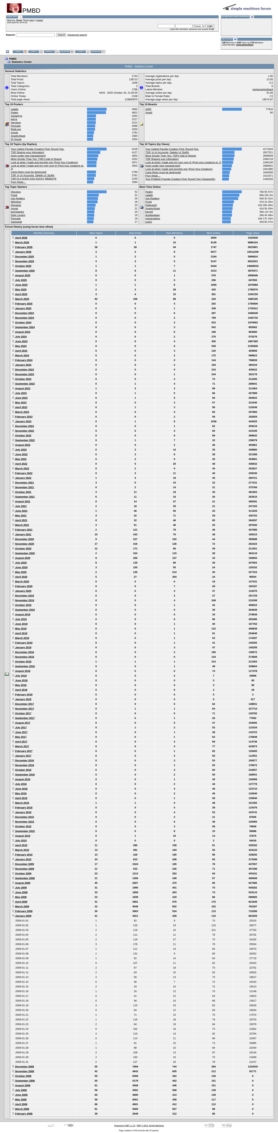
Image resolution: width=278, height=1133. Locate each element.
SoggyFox (16, 115)
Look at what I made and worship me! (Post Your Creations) (44, 162)
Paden (14, 112)
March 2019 (20, 638)
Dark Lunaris (18, 215)
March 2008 (20, 1108)
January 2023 (21, 421)
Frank (14, 195)
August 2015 (21, 835)
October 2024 (21, 322)
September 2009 (23, 878)
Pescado (16, 125)
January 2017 (21, 755)
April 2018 (19, 689)
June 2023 (20, 397)
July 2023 (19, 393)
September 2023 (23, 383)
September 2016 (23, 774)
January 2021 (21, 534)
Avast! (148, 112)
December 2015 (23, 817)
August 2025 (21, 275)
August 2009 (21, 882)
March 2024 (20, 355)
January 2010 (21, 859)
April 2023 (19, 407)
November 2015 (23, 821)
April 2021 (19, 520)
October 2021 (21, 492)
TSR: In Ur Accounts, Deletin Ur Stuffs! (32, 175)
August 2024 (21, 331)
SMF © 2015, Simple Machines (150, 1126)
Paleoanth (151, 205)
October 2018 (21, 661)
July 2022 (19, 449)
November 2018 (23, 656)
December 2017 (23, 703)
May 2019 (19, 628)
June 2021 (20, 510)
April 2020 (19, 576)
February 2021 (22, 529)
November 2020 (23, 543)
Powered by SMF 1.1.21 (124, 1126)
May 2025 (19, 289)
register (39, 20)
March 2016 (20, 802)
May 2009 (19, 897)
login (31, 20)
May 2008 (19, 1099)
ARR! (148, 109)
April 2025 (19, 294)
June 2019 (20, 623)
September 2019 (23, 609)
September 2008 (23, 1080)
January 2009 (21, 915)
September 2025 (23, 270)
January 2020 (21, 590)
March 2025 (20, 298)
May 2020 (19, 572)
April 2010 (19, 845)
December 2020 (23, 539)
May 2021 (19, 515)
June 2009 (20, 892)
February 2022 (22, 473)
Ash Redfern (18, 198)
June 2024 (20, 341)
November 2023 (23, 374)
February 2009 (22, 911)
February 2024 (22, 360)
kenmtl (149, 211)
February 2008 (22, 1113)
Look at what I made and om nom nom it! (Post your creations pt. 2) (183, 162)
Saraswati (16, 221)
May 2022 (19, 459)
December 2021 (23, 482)
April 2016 (19, 798)
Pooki (148, 201)
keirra (14, 119)
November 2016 (23, 765)
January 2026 (21, 251)
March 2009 (20, 906)
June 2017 (20, 732)
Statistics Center (22, 61)
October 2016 (21, 769)
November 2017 (23, 708)
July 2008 (19, 1090)
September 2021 (23, 496)
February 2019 (22, 642)
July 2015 (19, 840)
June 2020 (20, 567)
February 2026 (22, 247)
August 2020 (21, 557)
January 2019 (21, 647)
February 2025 (22, 303)
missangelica (152, 218)
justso (148, 221)
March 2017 (20, 746)
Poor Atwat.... (18, 182)
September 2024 (23, 327)
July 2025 (19, 280)
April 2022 (19, 463)
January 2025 (21, 308)
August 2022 (21, 444)
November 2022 (23, 430)
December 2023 (23, 369)
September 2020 (23, 553)
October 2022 (21, 435)
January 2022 (21, 477)
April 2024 (19, 350)
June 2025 (20, 284)
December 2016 (23, 760)
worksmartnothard (244, 45)
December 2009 (23, 864)
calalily (14, 109)
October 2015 (21, 826)
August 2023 (21, 388)
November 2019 (23, 600)
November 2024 (23, 317)
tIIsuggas (16, 205)
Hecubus (16, 122)
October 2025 (21, 266)
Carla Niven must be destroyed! (28, 172)
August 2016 (21, 779)
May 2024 (19, 346)
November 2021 (23, 487)
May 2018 (19, 685)
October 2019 (21, 605)
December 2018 (23, 652)
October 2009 (21, 873)
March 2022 (20, 468)
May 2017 (19, 736)
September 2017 (23, 718)
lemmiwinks (17, 211)
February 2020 (22, 586)
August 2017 (21, 722)
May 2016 (19, 793)
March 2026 (20, 242)
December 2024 (23, 313)
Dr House (16, 139)
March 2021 (20, 525)
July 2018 (19, 675)
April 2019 (19, 633)
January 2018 (21, 699)
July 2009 (19, 887)
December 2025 (23, 256)
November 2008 (23, 1071)
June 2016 (20, 788)
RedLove (16, 129)
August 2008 (21, 1085)
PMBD (12, 58)
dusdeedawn (152, 215)
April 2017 (19, 741)
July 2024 (19, 336)
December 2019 (23, 595)
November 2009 (23, 868)
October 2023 (21, 379)
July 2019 (19, 619)
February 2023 (22, 416)
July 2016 (19, 784)
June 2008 (20, 1094)
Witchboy (16, 201)
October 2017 (21, 713)
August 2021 (21, 501)
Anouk (14, 132)
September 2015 (23, 831)
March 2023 (20, 412)
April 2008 (19, 1104)
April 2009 (19, 901)
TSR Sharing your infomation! (27, 152)
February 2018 (22, 694)
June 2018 (20, 680)
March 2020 (20, 581)
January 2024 (21, 364)
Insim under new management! (28, 155)
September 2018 (23, 666)
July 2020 (19, 562)
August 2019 (21, 614)
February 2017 (22, 751)
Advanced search (77, 34)
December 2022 (23, 426)
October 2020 (21, 548)
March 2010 (20, 849)
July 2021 (19, 506)
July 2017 (19, 727)
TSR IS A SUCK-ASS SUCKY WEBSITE (33, 178)
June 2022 (20, 454)
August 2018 (21, 671)
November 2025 (23, 261)
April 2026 (19, 237)
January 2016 (21, 812)
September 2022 (23, 440)
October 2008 (21, 1076)
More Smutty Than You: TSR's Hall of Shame (36, 159)
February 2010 (22, 854)
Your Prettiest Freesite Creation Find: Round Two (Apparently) (180, 179)
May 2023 (19, 402)
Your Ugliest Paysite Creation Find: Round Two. (37, 149)
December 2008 (23, 1066)
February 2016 (22, 807)
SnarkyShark (18, 135)
